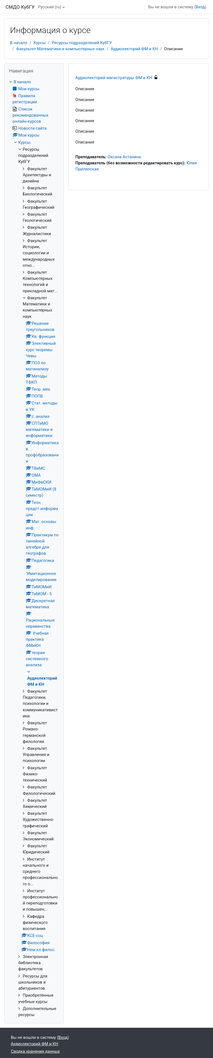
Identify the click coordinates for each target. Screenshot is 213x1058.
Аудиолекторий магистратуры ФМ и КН (113, 77)
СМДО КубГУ (20, 7)
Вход (200, 6)
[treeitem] (34, 548)
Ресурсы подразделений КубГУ (82, 42)
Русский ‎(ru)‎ (49, 6)
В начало (18, 42)
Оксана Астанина (124, 156)
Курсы (40, 42)
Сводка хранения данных (35, 1051)
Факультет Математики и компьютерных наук (60, 48)
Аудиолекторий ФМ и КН (134, 48)
